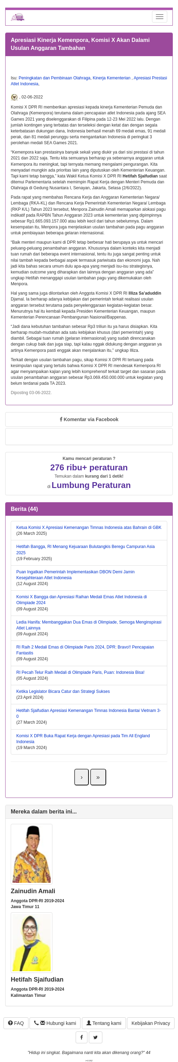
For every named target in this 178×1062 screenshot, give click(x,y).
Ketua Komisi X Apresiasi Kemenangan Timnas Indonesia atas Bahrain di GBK (88, 527)
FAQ (16, 1023)
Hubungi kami (55, 1023)
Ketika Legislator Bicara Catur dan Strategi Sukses (63, 691)
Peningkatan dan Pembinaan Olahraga (55, 78)
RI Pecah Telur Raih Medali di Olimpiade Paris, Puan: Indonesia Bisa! (80, 672)
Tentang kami (103, 1023)
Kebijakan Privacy (151, 1023)
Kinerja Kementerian (112, 78)
